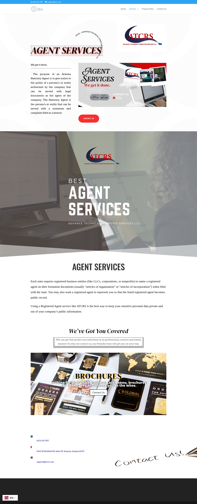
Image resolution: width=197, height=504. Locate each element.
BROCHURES (98, 376)
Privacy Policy (148, 9)
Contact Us (161, 9)
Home (123, 9)
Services (132, 9)
